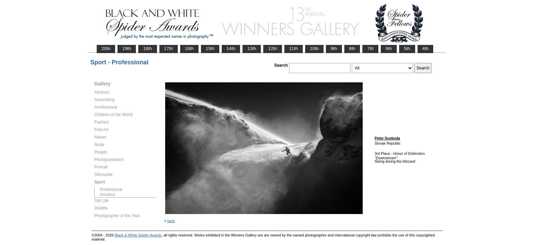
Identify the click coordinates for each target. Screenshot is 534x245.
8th (352, 48)
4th (426, 48)
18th (147, 48)
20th (106, 48)
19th (127, 48)
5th (407, 48)
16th (189, 48)
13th (252, 48)
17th (168, 48)
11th (293, 48)
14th (231, 48)
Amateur (107, 194)
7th (370, 48)
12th (272, 48)
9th (334, 48)
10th (314, 48)
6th (389, 48)
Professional (111, 189)
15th (210, 48)
